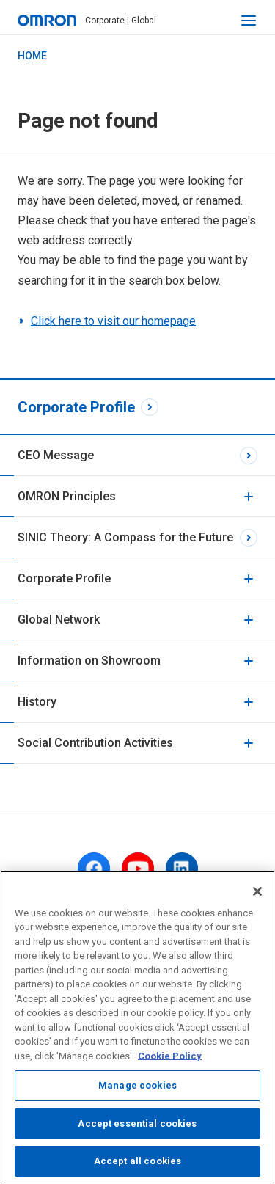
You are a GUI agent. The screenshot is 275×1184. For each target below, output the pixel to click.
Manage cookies (137, 1085)
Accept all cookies (137, 1160)
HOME (32, 56)
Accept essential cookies (137, 1123)
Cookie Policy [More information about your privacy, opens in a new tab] (170, 1055)
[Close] (257, 891)
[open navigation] (248, 20)
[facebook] (94, 868)
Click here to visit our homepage (113, 321)
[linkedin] (182, 868)
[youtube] (138, 868)
